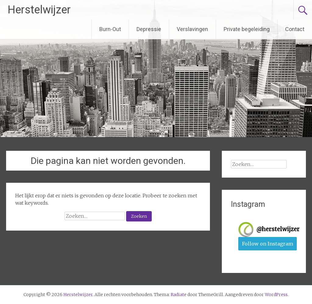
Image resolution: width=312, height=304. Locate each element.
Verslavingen (192, 29)
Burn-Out (110, 29)
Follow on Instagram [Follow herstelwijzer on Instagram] (267, 244)
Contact (294, 29)
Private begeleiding (247, 29)
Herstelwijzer (39, 9)
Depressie (148, 29)
